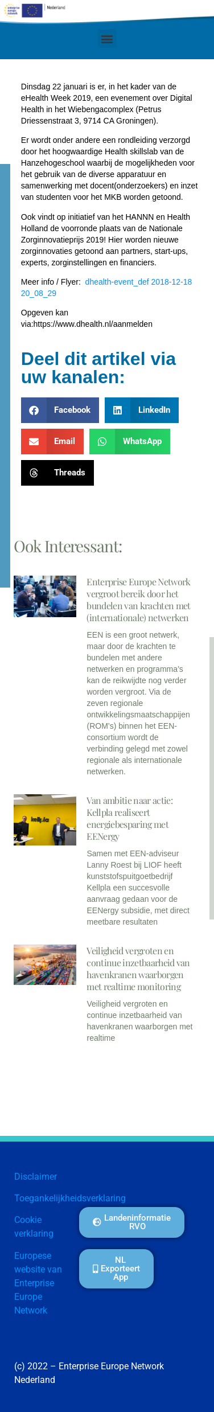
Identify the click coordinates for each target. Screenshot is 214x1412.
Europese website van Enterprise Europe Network (38, 1283)
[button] (107, 38)
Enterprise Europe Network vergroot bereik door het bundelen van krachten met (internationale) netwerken (138, 599)
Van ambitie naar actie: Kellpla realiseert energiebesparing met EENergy (129, 818)
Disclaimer (35, 1176)
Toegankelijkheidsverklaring (70, 1198)
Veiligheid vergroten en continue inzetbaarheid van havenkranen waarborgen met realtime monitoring (138, 968)
